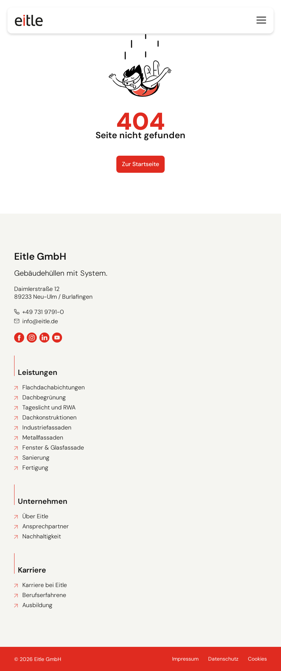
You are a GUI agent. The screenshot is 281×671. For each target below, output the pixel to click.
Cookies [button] (257, 658)
